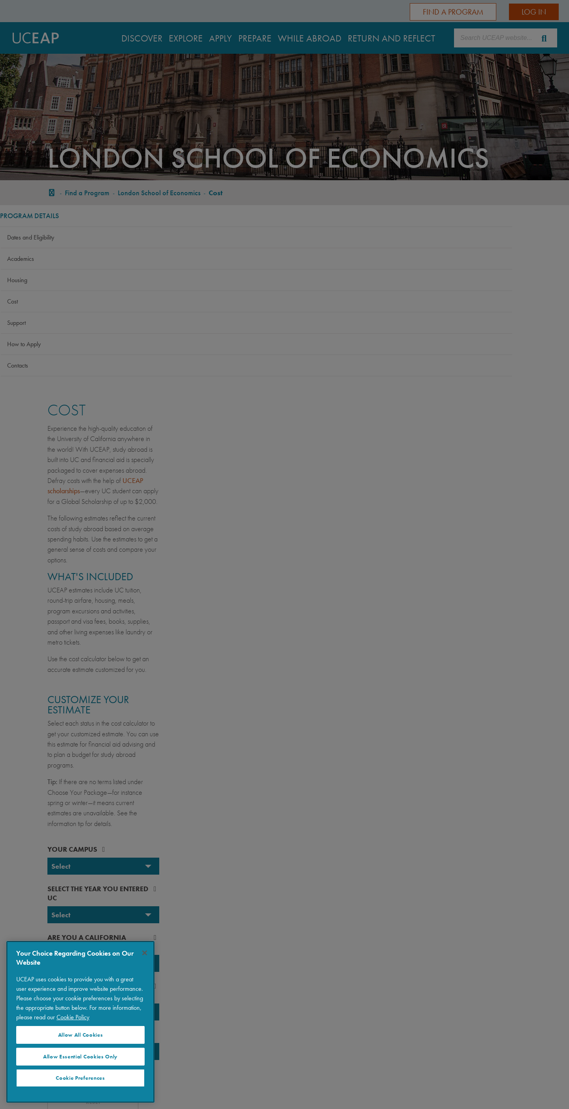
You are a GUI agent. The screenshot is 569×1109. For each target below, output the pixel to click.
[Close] (144, 953)
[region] (80, 1022)
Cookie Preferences (80, 1078)
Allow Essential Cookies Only (80, 1056)
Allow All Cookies (80, 1035)
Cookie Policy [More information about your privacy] (73, 1017)
